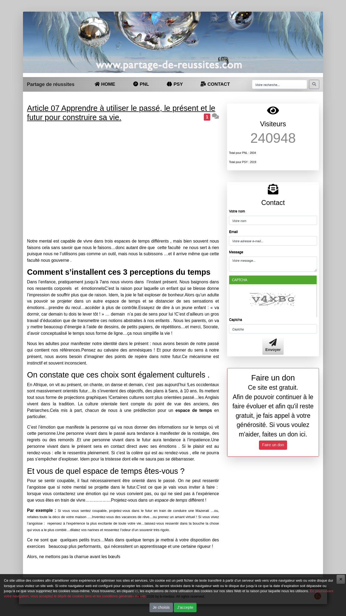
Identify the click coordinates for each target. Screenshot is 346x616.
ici (136, 591)
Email (233, 232)
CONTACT (215, 84)
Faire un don (273, 445)
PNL (140, 84)
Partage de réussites (50, 84)
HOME (105, 84)
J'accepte (185, 607)
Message (236, 252)
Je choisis (161, 607)
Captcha (235, 319)
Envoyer (273, 345)
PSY (175, 84)
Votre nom (237, 211)
